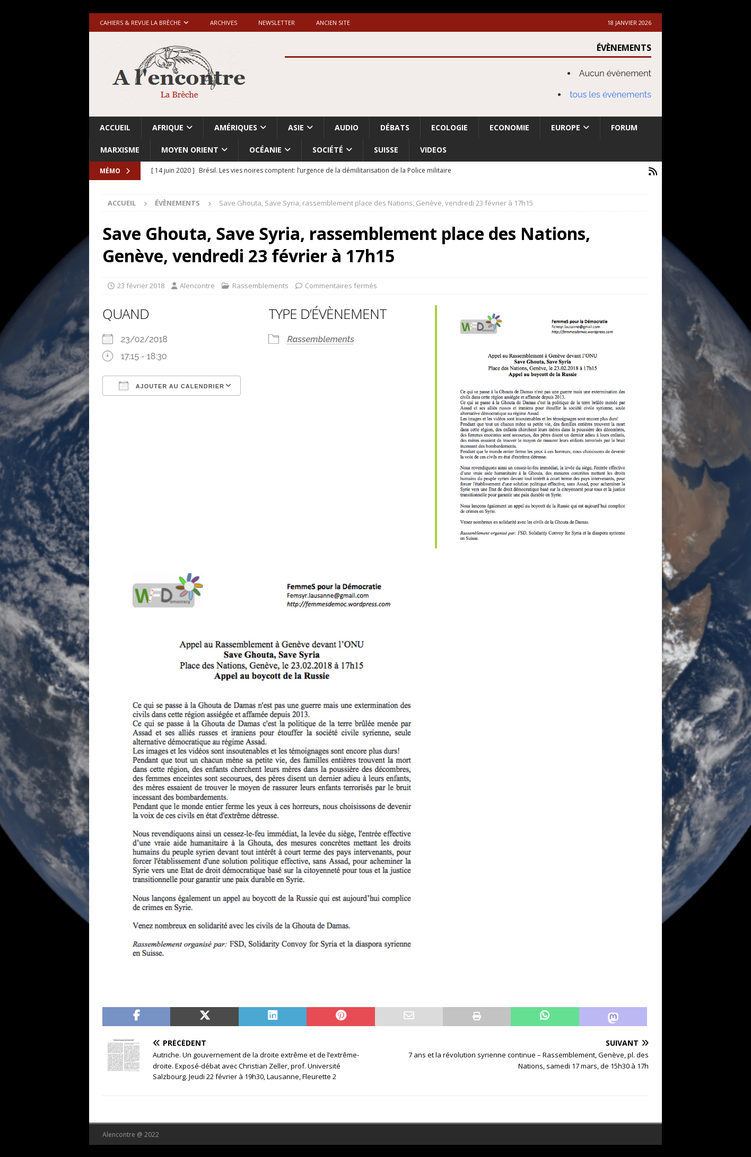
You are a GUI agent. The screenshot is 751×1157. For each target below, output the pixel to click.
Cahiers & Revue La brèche (140, 22)
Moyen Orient (190, 150)
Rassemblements (260, 284)
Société (327, 150)
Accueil (115, 127)
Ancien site (333, 22)
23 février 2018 (140, 284)
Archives (223, 22)
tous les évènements (610, 95)
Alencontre (197, 284)
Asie (296, 127)
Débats (394, 127)
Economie (509, 127)
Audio (347, 127)
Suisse (386, 150)
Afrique (168, 127)
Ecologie (449, 127)
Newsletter (276, 22)
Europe (565, 127)
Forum (624, 127)
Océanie (265, 150)
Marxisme (119, 150)
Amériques (235, 127)
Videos (433, 150)
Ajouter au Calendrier (171, 384)
